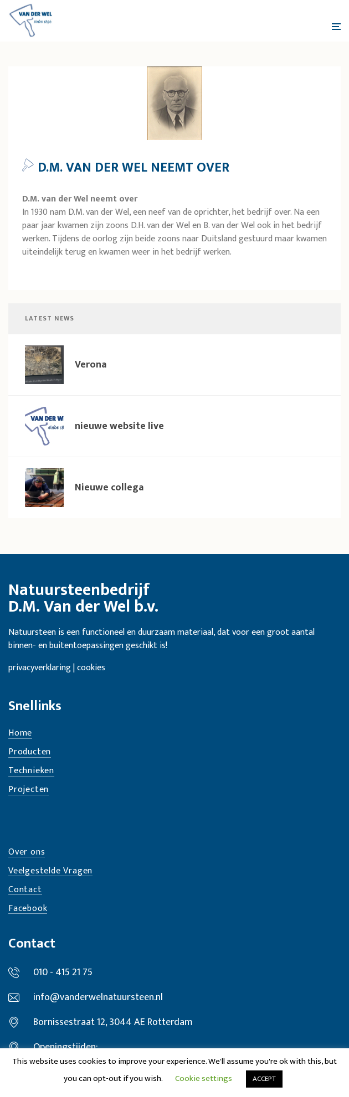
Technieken (31, 771)
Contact (25, 890)
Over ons (26, 852)
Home (20, 733)
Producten (29, 752)
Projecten (28, 790)
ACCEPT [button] (264, 1079)
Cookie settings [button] (203, 1078)
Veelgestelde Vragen (50, 871)
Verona (90, 365)
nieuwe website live (119, 426)
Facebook (27, 909)
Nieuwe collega (109, 488)
